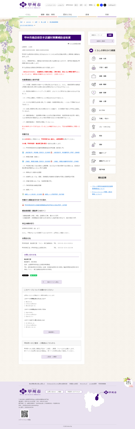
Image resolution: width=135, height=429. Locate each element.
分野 (36, 22)
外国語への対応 (73, 383)
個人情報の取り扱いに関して (37, 383)
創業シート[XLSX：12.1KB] (33, 194)
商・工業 (43, 22)
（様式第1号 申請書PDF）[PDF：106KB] (66, 152)
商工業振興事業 (54, 22)
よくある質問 (93, 383)
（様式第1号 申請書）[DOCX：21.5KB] (37, 152)
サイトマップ (83, 383)
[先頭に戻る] (128, 381)
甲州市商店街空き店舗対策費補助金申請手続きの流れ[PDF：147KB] (46, 205)
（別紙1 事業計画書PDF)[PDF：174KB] (66, 161)
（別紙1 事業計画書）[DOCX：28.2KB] (37, 161)
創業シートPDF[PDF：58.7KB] (54, 194)
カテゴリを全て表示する (26, 25)
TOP (21, 22)
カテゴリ (28, 22)
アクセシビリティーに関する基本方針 (57, 383)
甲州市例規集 (102, 383)
